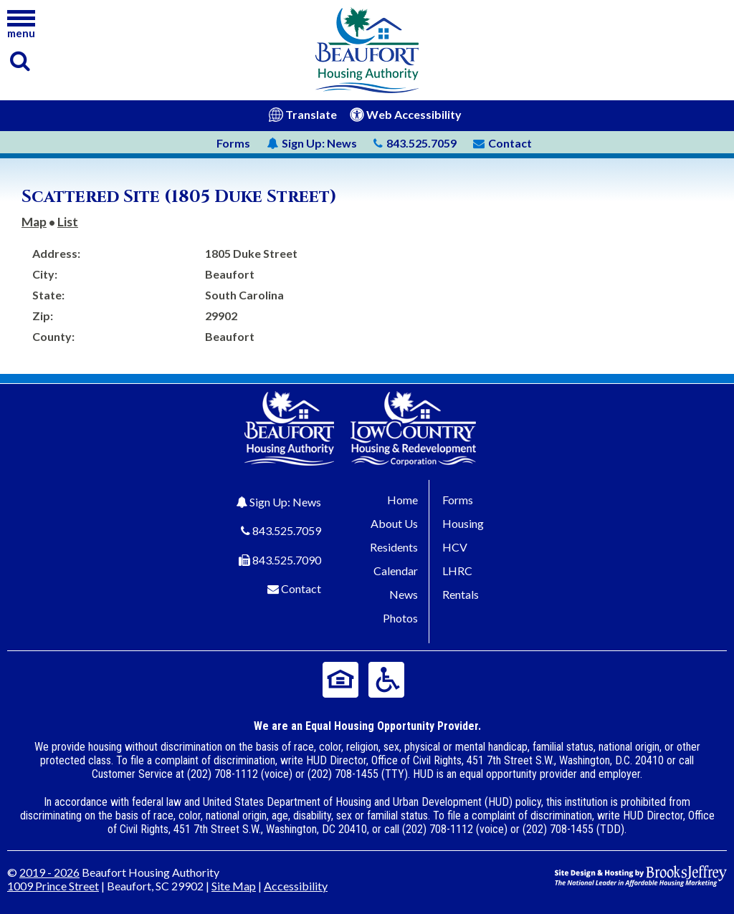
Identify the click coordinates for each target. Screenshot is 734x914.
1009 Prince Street (53, 886)
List (67, 221)
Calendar (395, 570)
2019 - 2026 (49, 872)
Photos (400, 618)
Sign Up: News (285, 502)
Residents (394, 547)
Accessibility (296, 886)
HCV (454, 547)
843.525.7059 (286, 530)
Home (402, 499)
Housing (463, 523)
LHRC (457, 570)
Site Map (233, 886)
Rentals (460, 594)
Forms (233, 143)
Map (34, 221)
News (312, 143)
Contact (301, 588)
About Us (394, 523)
